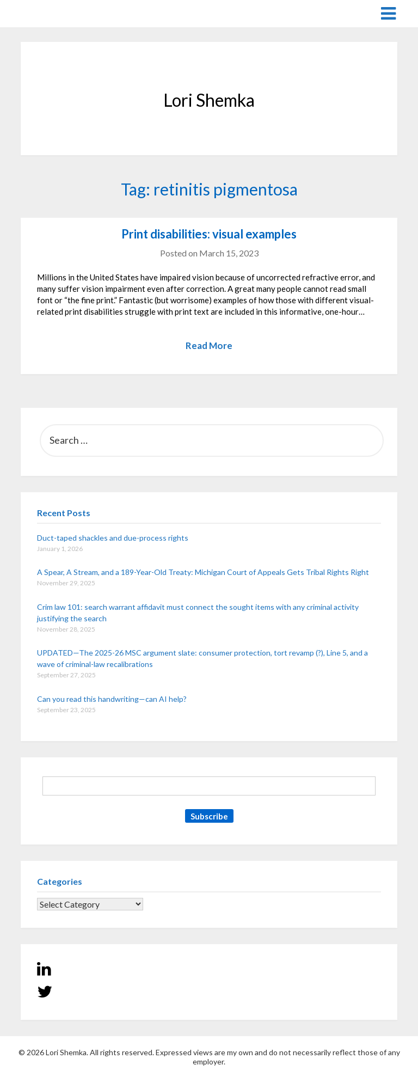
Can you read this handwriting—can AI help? (112, 698)
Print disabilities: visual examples (209, 234)
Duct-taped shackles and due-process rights (112, 537)
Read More (209, 345)
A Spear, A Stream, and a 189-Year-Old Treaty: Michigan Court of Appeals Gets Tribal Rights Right (203, 572)
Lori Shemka (54, 12)
